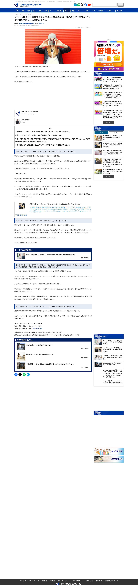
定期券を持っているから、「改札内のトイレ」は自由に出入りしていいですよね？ (112, 145)
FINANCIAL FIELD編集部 (26, 23)
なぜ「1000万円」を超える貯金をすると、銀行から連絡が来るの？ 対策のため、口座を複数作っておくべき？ (112, 153)
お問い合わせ (89, 580)
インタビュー (110, 10)
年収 (23, 10)
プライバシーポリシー (64, 580)
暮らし (67, 10)
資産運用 (59, 10)
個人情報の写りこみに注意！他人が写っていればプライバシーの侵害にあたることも (42, 145)
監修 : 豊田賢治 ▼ (26, 119)
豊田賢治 (41, 23)
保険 (45, 10)
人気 (17, 10)
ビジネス (100, 10)
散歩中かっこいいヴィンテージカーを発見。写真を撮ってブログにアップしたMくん (42, 131)
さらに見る (109, 122)
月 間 (115, 132)
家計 (79, 10)
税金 (34, 10)
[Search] (104, 5)
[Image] (27, 5)
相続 (28, 10)
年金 (40, 10)
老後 (73, 10)
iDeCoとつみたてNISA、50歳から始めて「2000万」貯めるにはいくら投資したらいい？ (112, 171)
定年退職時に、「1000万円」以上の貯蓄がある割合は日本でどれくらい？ (112, 137)
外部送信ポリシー (78, 580)
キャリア (85, 10)
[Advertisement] (53, 96)
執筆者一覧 (99, 580)
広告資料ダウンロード (111, 580)
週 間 (101, 132)
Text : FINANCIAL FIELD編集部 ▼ (30, 111)
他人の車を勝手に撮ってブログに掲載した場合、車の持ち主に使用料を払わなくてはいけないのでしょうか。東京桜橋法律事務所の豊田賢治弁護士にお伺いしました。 (52, 140)
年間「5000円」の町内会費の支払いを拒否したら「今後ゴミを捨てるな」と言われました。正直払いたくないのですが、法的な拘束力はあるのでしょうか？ (112, 163)
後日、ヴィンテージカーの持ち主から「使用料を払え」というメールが (38, 135)
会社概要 (44, 580)
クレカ (93, 10)
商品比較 (119, 10)
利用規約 (52, 580)
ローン (52, 10)
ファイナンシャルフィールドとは (29, 580)
